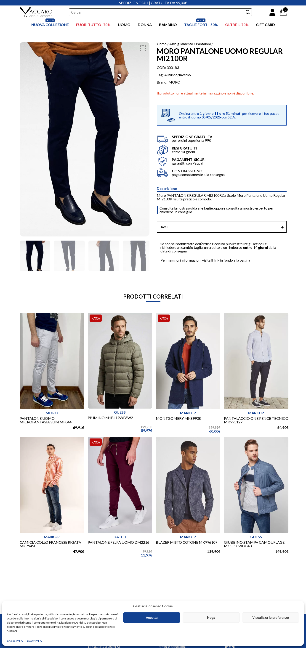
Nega (211, 618)
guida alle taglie (200, 208)
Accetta (152, 618)
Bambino (168, 24)
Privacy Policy (34, 641)
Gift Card (265, 24)
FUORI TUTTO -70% (93, 24)
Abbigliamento (181, 44)
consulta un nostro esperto (246, 208)
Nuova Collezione (50, 24)
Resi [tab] (164, 227)
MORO (174, 82)
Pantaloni (203, 44)
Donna (145, 24)
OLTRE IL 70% (237, 24)
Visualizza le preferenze (270, 618)
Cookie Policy (15, 641)
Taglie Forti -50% (201, 24)
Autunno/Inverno (177, 75)
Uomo (124, 24)
